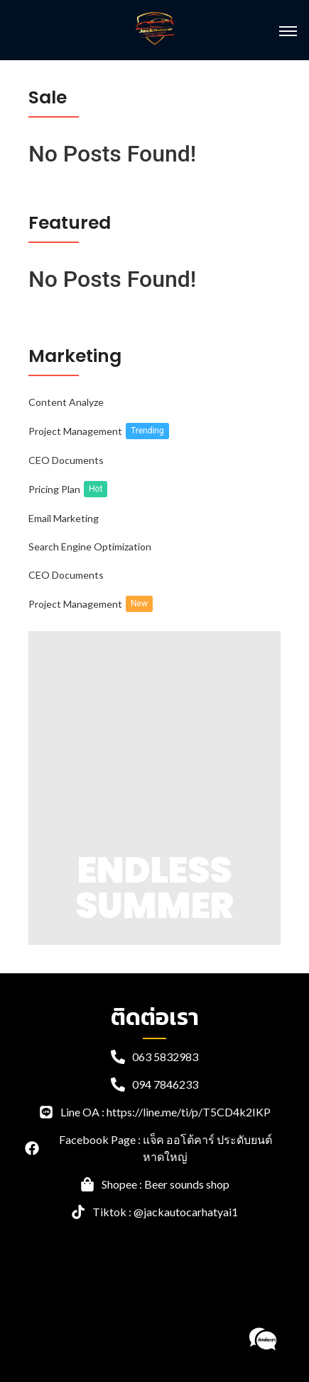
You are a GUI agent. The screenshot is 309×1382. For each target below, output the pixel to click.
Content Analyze (66, 402)
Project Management (75, 431)
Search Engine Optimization (89, 546)
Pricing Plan (54, 489)
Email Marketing (63, 518)
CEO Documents (66, 460)
